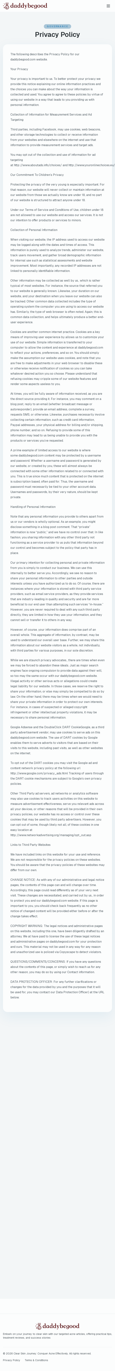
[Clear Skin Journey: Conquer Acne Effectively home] (37, 6)
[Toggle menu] (108, 6)
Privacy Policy (11, 1360)
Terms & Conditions (36, 1360)
